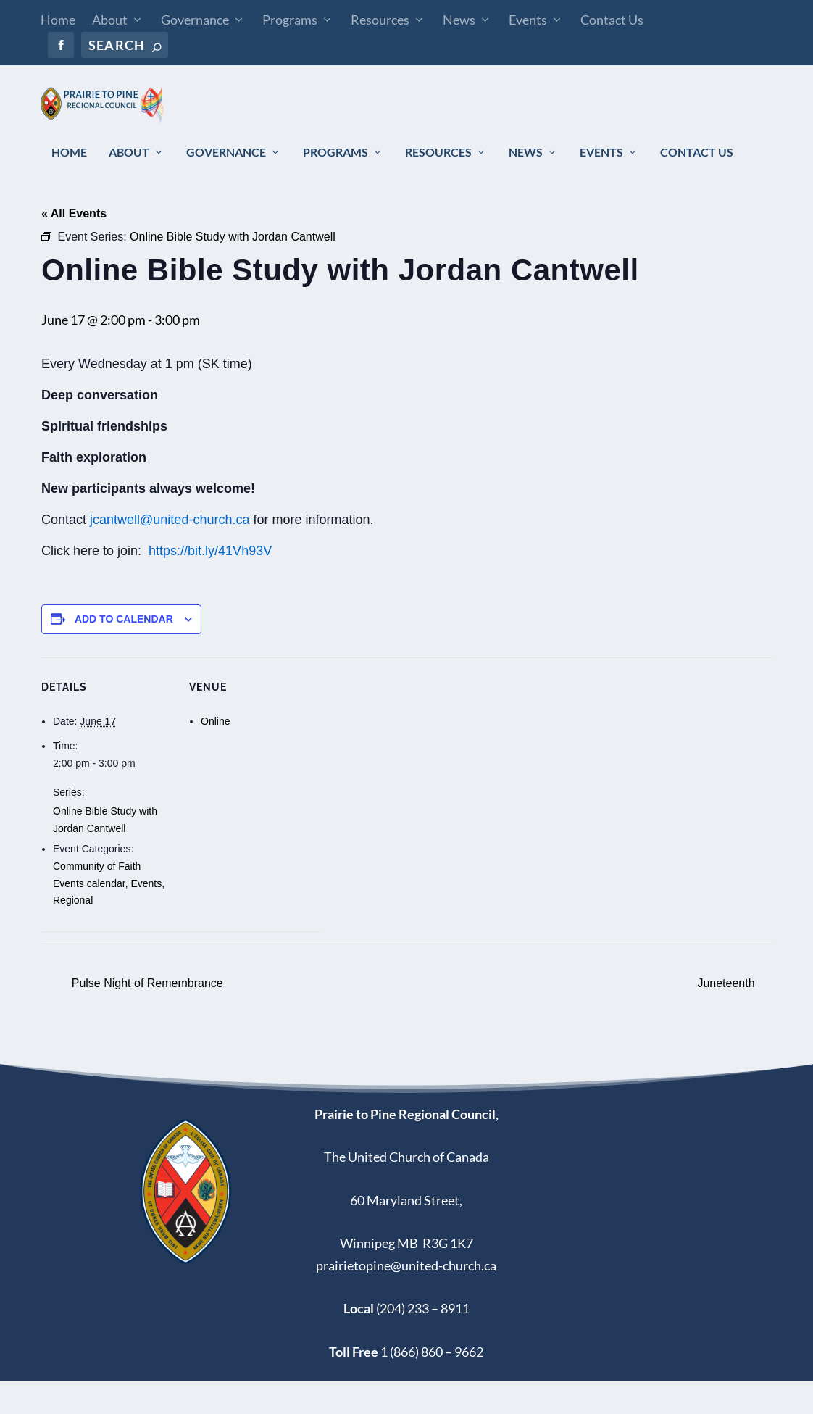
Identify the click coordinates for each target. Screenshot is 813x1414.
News (459, 20)
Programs (289, 20)
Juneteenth (727, 1017)
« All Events (74, 247)
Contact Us (611, 20)
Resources (380, 20)
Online (215, 755)
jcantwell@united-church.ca (169, 553)
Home (58, 20)
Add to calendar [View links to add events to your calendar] (124, 652)
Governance (195, 20)
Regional (73, 934)
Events (528, 20)
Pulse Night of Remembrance (145, 1017)
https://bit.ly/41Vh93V (210, 584)
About (110, 20)
